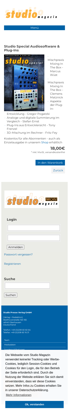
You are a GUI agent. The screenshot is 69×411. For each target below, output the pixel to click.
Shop (44, 142)
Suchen (11, 295)
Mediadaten (10, 345)
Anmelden (15, 247)
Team (6, 340)
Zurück (58, 170)
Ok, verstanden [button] (34, 404)
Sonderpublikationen (14, 349)
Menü (35, 27)
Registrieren (12, 263)
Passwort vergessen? (18, 254)
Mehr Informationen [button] (18, 395)
